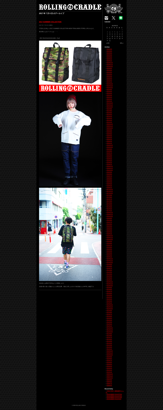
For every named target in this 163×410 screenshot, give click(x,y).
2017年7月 (109, 199)
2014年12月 (110, 258)
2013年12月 (110, 281)
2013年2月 (109, 301)
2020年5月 (109, 135)
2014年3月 (109, 276)
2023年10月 (110, 66)
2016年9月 (109, 218)
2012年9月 (109, 310)
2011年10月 (110, 331)
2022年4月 (109, 95)
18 (112, 36)
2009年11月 (110, 376)
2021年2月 (109, 120)
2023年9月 (109, 68)
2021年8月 (109, 110)
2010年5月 (109, 364)
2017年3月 (109, 206)
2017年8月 (109, 197)
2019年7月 (109, 153)
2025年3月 (109, 49)
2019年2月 (109, 162)
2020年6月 (109, 133)
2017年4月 (109, 204)
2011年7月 (109, 337)
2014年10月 (110, 262)
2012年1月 (109, 326)
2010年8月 (109, 358)
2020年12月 (110, 124)
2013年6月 (109, 293)
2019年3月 (109, 160)
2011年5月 (109, 341)
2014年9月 (109, 264)
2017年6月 (109, 201)
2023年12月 (110, 62)
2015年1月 (109, 256)
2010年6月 (109, 362)
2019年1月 (109, 164)
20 (117, 36)
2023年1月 (109, 81)
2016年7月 (109, 222)
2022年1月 (109, 101)
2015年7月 (109, 245)
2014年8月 (109, 266)
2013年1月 (109, 302)
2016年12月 (110, 212)
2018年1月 (109, 187)
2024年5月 (109, 53)
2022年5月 (109, 93)
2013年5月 (109, 295)
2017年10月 (110, 193)
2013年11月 (110, 283)
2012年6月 (109, 316)
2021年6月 (109, 112)
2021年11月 (110, 104)
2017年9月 (109, 195)
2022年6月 (109, 91)
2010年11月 (110, 352)
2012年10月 (110, 308)
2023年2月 (109, 80)
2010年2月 (109, 370)
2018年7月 (109, 176)
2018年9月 (109, 172)
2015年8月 (109, 243)
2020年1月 (109, 143)
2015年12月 (110, 235)
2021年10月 (110, 106)
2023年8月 (109, 70)
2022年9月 (109, 89)
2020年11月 (110, 126)
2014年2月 (109, 277)
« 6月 (108, 43)
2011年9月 (109, 333)
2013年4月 (109, 297)
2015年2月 (109, 254)
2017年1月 (109, 210)
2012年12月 (110, 304)
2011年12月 (110, 327)
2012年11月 (110, 306)
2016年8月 (109, 220)
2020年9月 (109, 129)
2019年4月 (109, 158)
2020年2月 (109, 141)
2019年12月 (110, 145)
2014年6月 (109, 270)
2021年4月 (109, 116)
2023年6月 (109, 72)
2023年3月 (109, 78)
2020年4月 (109, 137)
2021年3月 (109, 118)
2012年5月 (109, 318)
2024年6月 (109, 51)
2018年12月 (110, 166)
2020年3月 (109, 139)
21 (119, 36)
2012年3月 (109, 322)
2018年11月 (110, 168)
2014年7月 (109, 268)
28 (119, 38)
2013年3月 (109, 299)
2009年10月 (110, 377)
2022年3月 (109, 97)
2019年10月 (110, 147)
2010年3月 (109, 368)
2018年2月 (109, 185)
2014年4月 (109, 274)
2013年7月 (109, 291)
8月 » (121, 43)
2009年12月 (110, 374)
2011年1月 (109, 349)
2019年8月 (109, 151)
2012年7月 (109, 314)
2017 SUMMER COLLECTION (50, 22)
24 (109, 38)
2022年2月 (109, 99)
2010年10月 (110, 354)
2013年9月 (109, 287)
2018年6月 (109, 178)
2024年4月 (109, 55)
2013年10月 (110, 285)
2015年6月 (109, 247)
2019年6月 (109, 154)
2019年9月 (109, 149)
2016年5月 (109, 226)
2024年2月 (109, 58)
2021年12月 (110, 103)
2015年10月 (110, 239)
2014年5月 (109, 272)
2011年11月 (110, 329)
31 (109, 40)
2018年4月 (109, 181)
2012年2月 (109, 324)
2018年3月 (109, 183)
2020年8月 (109, 131)
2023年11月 (110, 64)
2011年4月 (109, 343)
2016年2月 (109, 231)
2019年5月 (109, 156)
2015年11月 (110, 237)
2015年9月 (109, 241)
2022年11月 (110, 85)
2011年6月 (109, 339)
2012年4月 (109, 320)
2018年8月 (109, 174)
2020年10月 (110, 128)
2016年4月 (109, 228)
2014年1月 (109, 279)
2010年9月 (109, 356)
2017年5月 (109, 203)
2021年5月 (109, 114)
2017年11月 (110, 191)
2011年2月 (109, 347)
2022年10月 (110, 87)
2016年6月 (109, 224)
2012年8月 (109, 312)
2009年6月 (109, 385)
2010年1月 (109, 372)
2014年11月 (110, 260)
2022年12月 (110, 83)
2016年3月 (109, 229)
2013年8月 (109, 289)
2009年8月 (109, 381)
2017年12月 (110, 189)
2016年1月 (109, 233)
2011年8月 (109, 335)
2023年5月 (109, 74)
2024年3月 (109, 56)
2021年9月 (109, 108)
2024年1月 (109, 60)
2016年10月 (110, 216)
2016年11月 (110, 214)
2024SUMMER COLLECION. (114, 399)
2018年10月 (110, 170)
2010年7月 (109, 360)
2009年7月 (109, 383)
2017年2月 (109, 208)
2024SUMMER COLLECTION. (114, 394)
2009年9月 (109, 379)
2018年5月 (109, 179)
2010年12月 (110, 351)
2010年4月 (109, 366)
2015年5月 (109, 249)
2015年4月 (109, 251)
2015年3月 (109, 253)
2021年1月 (109, 122)
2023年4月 (109, 76)
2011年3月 (109, 345)
